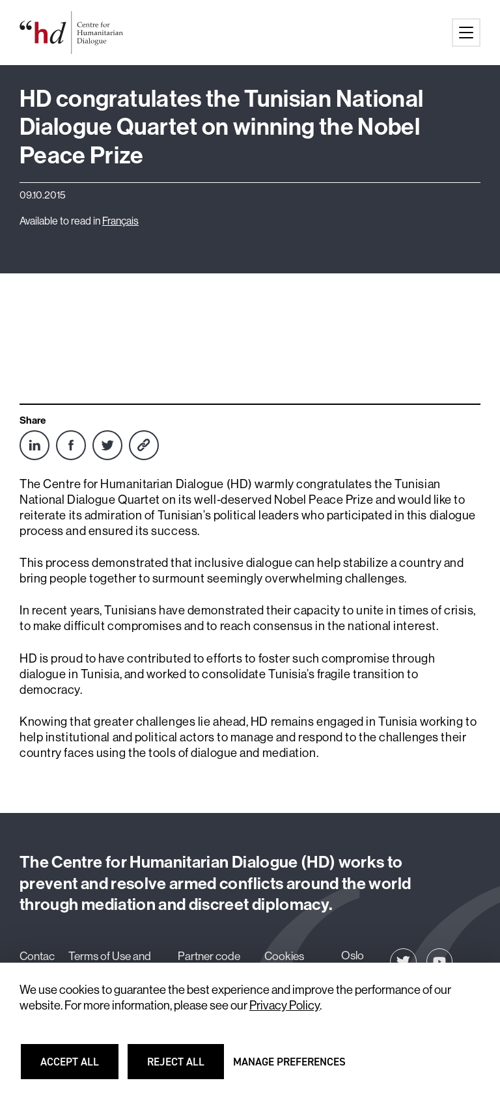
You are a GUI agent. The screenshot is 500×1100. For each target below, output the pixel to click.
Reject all (184, 1067)
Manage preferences (289, 1067)
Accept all (77, 1067)
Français (120, 220)
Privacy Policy (284, 1005)
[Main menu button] (466, 32)
